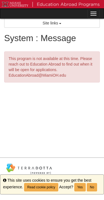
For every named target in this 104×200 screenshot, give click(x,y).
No (92, 187)
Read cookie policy (41, 187)
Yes (80, 187)
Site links (52, 23)
